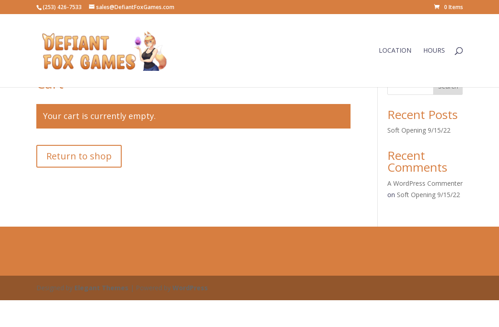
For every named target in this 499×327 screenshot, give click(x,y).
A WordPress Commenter (425, 183)
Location (395, 50)
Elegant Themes (101, 287)
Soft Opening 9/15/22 (418, 130)
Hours (434, 50)
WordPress (190, 287)
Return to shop (79, 156)
